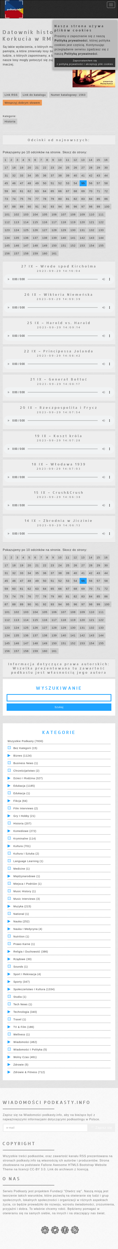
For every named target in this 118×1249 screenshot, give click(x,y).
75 (21, 198)
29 (98, 167)
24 (60, 167)
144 (101, 237)
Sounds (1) (20, 966)
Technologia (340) (25, 1011)
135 (16, 237)
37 (52, 175)
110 (91, 214)
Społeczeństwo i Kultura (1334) (34, 989)
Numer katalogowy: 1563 (68, 94)
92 (44, 206)
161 (54, 253)
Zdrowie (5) (21, 1064)
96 (75, 206)
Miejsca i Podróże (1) (27, 883)
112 (7, 222)
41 (83, 175)
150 (54, 245)
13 (83, 159)
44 (106, 175)
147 (26, 245)
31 (6, 175)
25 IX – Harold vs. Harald (59, 323)
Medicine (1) (21, 868)
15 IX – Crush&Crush (59, 492)
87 (6, 206)
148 (35, 245)
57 (98, 183)
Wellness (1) (21, 1034)
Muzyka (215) (22, 906)
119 (72, 222)
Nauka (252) (21, 921)
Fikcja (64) (20, 800)
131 (82, 230)
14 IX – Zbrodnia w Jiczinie (59, 520)
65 (52, 191)
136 (26, 237)
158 (26, 253)
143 (91, 237)
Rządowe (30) (22, 959)
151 (63, 245)
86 (106, 198)
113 (16, 222)
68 (75, 191)
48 (29, 183)
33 (21, 175)
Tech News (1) (22, 1004)
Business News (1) (25, 763)
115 (35, 222)
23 (52, 167)
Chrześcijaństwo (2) (26, 770)
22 (44, 167)
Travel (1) (19, 1019)
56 (91, 183)
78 (44, 198)
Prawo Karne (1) (24, 944)
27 (83, 167)
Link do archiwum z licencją (67, 1169)
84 (91, 198)
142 (82, 237)
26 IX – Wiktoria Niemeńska (58, 294)
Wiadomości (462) (25, 1042)
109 (82, 214)
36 (44, 175)
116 (44, 222)
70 (91, 191)
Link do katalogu (34, 94)
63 (37, 191)
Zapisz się (101, 1128)
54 (75, 183)
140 (63, 237)
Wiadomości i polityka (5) (30, 1049)
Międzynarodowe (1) (26, 876)
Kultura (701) (22, 846)
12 (75, 159)
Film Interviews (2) (25, 808)
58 (106, 183)
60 (14, 191)
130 (72, 230)
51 (52, 183)
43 (98, 175)
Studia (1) (20, 996)
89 (21, 206)
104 (35, 214)
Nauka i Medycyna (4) (27, 929)
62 (29, 191)
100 (107, 206)
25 (68, 167)
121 (91, 222)
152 (72, 245)
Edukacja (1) (21, 793)
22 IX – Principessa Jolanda (59, 351)
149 (44, 245)
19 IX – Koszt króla (59, 436)
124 (16, 230)
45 (6, 183)
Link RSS (11, 94)
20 (29, 167)
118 (63, 222)
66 (60, 191)
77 (37, 198)
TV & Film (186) (23, 1026)
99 (98, 206)
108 (72, 214)
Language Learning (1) (28, 861)
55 (83, 183)
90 (29, 206)
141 (72, 237)
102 (16, 214)
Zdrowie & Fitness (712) (29, 1072)
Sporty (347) (21, 981)
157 (16, 253)
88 (14, 206)
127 (44, 230)
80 (60, 198)
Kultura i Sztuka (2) (26, 853)
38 (60, 175)
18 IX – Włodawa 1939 (59, 464)
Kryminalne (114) (24, 838)
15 (98, 159)
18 (14, 167)
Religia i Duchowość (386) (30, 951)
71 (98, 191)
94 (60, 206)
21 (37, 167)
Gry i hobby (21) (24, 815)
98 (91, 206)
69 (83, 191)
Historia (10, 121)
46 (14, 183)
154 (91, 245)
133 (101, 230)
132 (91, 230)
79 (52, 198)
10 (60, 159)
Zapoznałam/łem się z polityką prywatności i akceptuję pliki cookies (85, 62)
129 (63, 230)
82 (75, 198)
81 (68, 198)
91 (37, 206)
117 (54, 222)
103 (26, 214)
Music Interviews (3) (26, 898)
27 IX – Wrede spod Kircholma (59, 266)
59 (6, 191)
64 (44, 191)
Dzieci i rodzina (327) (28, 778)
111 (101, 214)
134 (7, 237)
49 (37, 183)
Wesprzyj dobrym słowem (22, 102)
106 (54, 214)
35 (37, 175)
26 (75, 167)
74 (14, 198)
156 (7, 253)
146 (16, 245)
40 (75, 175)
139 (54, 237)
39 (68, 175)
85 (98, 198)
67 (68, 191)
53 (68, 183)
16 (106, 159)
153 (82, 245)
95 (68, 206)
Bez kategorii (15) (25, 748)
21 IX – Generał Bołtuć (58, 379)
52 (60, 183)
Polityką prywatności (70, 40)
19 (21, 167)
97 (83, 206)
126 (35, 230)
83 (83, 198)
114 (26, 222)
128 (54, 230)
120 (82, 222)
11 (67, 159)
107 (63, 214)
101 (7, 214)
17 (6, 167)
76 (29, 198)
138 (44, 237)
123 (7, 230)
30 (106, 167)
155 (101, 245)
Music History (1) (24, 891)
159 (35, 253)
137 (35, 237)
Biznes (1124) (22, 755)
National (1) (21, 913)
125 (26, 230)
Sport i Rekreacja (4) (27, 974)
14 (90, 159)
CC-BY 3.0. (38, 1169)
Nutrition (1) (21, 936)
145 (7, 245)
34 (29, 175)
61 (21, 191)
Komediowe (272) (24, 831)
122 (101, 222)
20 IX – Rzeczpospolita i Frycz (59, 407)
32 (14, 175)
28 (91, 167)
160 (44, 253)
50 (44, 183)
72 (106, 191)
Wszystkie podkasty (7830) (25, 741)
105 (44, 214)
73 (6, 198)
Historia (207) (22, 823)
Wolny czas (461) (25, 1057)
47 (21, 183)
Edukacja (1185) (24, 785)
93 (52, 206)
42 (91, 175)
